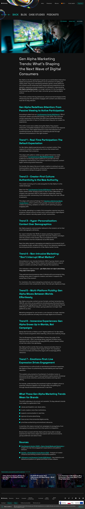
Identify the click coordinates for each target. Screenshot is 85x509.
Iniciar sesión (71, 3)
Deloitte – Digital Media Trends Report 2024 (35, 453)
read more (23, 486)
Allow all (81, 506)
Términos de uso (36, 502)
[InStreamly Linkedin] (79, 498)
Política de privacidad (25, 502)
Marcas (57, 3)
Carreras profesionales (31, 498)
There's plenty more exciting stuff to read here (15, 471)
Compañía (24, 498)
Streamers (49, 3)
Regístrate (80, 3)
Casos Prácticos (47, 498)
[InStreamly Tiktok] (68, 498)
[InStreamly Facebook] (72, 498)
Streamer (10, 503)
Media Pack (54, 498)
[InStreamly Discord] (75, 498)
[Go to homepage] (19, 3)
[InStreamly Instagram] (65, 498)
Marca (15, 503)
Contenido (40, 498)
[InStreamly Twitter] (83, 498)
